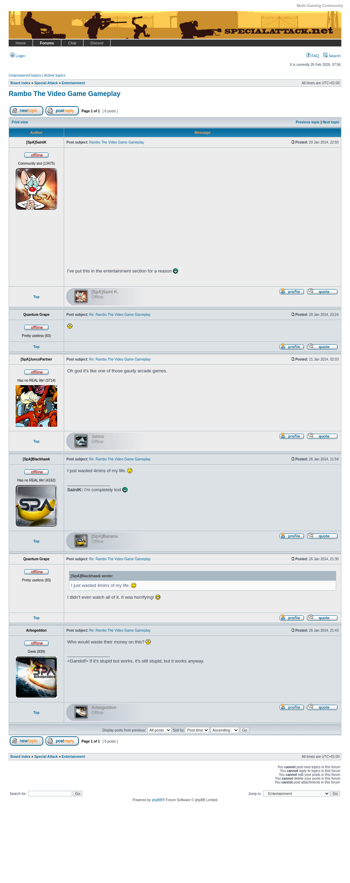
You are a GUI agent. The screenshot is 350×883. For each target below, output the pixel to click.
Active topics (54, 75)
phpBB (157, 800)
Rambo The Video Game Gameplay (65, 93)
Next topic (331, 122)
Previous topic (308, 122)
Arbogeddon (103, 707)
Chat (72, 43)
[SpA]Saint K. (104, 291)
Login (17, 56)
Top (36, 297)
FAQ (312, 56)
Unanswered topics (25, 75)
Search (332, 56)
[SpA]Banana (104, 536)
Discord (96, 43)
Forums (47, 43)
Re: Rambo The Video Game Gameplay (119, 315)
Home (21, 43)
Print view (20, 122)
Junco (97, 436)
